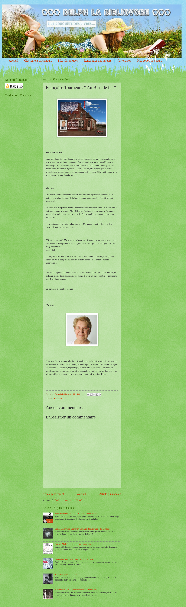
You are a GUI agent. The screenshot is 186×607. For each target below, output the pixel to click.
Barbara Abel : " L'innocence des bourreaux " (73, 544)
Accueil (13, 60)
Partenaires (124, 60)
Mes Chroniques (68, 60)
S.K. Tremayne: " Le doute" (66, 575)
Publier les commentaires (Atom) (68, 500)
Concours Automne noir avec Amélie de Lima (74, 559)
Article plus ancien (110, 493)
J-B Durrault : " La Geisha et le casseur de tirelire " (76, 590)
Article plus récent (53, 493)
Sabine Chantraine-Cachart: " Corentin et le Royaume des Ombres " (83, 529)
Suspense (58, 399)
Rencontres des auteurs (97, 60)
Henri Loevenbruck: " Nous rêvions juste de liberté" (76, 514)
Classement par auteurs (38, 60)
